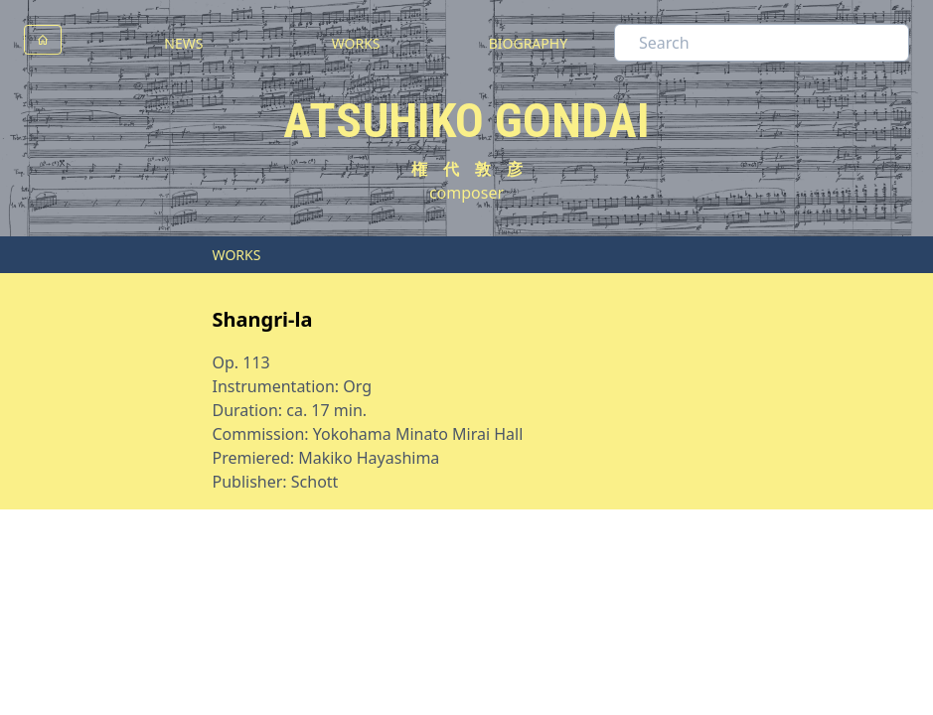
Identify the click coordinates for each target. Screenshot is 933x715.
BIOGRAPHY (528, 43)
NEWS (183, 43)
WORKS (356, 43)
